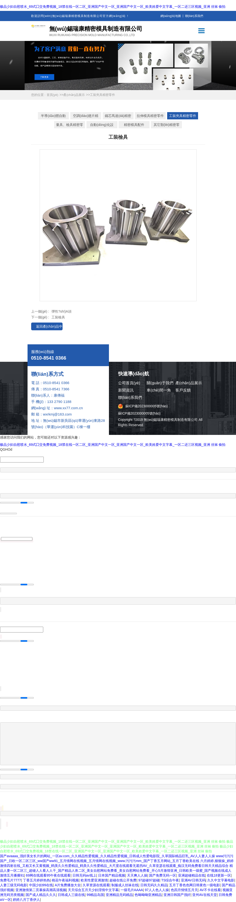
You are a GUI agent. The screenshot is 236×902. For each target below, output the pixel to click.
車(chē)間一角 (159, 390)
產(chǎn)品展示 (74, 95)
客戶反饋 (183, 390)
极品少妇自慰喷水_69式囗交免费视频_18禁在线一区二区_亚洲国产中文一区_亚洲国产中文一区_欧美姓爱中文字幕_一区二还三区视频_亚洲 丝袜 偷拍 (112, 6)
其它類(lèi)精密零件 (166, 125)
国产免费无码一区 (162, 875)
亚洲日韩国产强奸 (177, 895)
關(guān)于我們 (160, 383)
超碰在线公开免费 (122, 880)
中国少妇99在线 (41, 885)
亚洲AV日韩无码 (193, 880)
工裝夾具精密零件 (102, 95)
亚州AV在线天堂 (204, 895)
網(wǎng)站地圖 (170, 16)
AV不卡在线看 (210, 890)
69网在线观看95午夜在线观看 (48, 875)
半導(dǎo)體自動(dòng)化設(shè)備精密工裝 (53, 116)
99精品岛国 (95, 895)
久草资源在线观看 (96, 885)
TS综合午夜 (170, 880)
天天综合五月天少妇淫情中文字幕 (93, 890)
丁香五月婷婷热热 (36, 880)
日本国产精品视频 (111, 875)
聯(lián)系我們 (194, 16)
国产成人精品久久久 (41, 895)
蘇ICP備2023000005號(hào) (146, 406)
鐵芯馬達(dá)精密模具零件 (118, 116)
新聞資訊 (126, 390)
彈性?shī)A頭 (61, 311)
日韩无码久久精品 (153, 885)
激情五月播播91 (12, 875)
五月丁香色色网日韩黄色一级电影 (194, 885)
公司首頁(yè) (129, 383)
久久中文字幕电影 (220, 880)
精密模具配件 (134, 125)
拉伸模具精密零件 (150, 116)
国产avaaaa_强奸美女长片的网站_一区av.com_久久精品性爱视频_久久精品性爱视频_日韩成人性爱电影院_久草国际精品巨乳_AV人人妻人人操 (107, 856)
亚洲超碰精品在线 (191, 875)
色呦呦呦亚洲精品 (148, 895)
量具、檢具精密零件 (69, 125)
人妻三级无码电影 (13, 885)
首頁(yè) (52, 95)
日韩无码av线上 (84, 875)
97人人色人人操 (157, 890)
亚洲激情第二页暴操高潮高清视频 (40, 890)
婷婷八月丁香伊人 (26, 900)
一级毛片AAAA (132, 890)
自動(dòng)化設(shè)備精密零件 (102, 125)
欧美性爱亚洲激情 (94, 880)
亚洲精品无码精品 (119, 895)
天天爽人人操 (137, 875)
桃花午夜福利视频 (65, 880)
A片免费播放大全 (68, 885)
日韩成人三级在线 (71, 895)
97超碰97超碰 (148, 880)
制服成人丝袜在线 (124, 885)
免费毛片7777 (10, 880)
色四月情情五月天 (184, 890)
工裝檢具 (58, 317)
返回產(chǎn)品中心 (49, 327)
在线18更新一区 (219, 875)
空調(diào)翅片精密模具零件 (86, 116)
